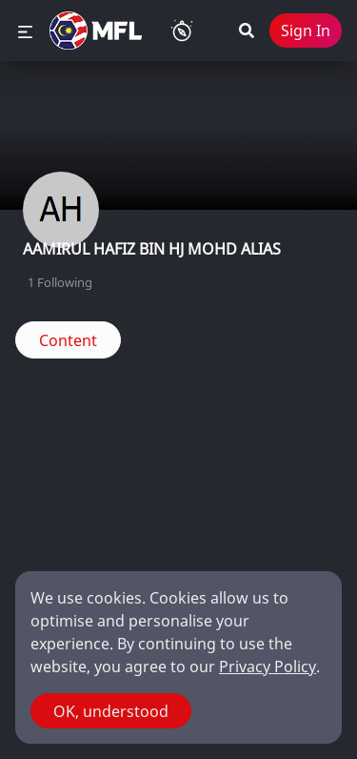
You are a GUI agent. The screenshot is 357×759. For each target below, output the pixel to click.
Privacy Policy (267, 666)
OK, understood (111, 711)
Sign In (305, 30)
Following (60, 282)
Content (68, 340)
